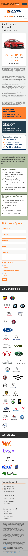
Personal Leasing (8, 513)
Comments (5, 252)
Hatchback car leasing (9, 501)
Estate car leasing (8, 500)
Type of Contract (7, 262)
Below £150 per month (9, 484)
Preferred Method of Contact (11, 271)
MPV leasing (7, 503)
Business (5, 265)
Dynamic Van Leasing (7, 544)
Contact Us (6, 518)
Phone (4, 246)
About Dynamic (7, 511)
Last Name (5, 235)
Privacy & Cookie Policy (11, 552)
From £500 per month (9, 491)
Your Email (5, 240)
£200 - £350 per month (9, 488)
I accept (24, 4)
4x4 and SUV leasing (9, 498)
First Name (6, 229)
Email (4, 273)
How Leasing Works (8, 516)
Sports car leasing (8, 505)
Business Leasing (8, 515)
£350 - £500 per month (9, 489)
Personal (5, 267)
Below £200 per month (9, 486)
